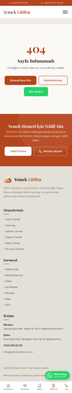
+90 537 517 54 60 (52, 2)
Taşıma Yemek (13, 237)
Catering (10, 225)
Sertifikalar (11, 287)
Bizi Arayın (36, 91)
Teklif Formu (18, 151)
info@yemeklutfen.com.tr (18, 352)
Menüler (10, 293)
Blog (7, 298)
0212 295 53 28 (18, 2)
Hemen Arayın (50, 151)
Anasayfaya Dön (20, 80)
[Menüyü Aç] (65, 12)
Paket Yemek (12, 243)
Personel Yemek (14, 249)
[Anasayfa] (17, 12)
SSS (7, 304)
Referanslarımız (14, 275)
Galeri (8, 281)
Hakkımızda (11, 269)
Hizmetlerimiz (53, 80)
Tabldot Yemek (14, 231)
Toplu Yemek (12, 219)
